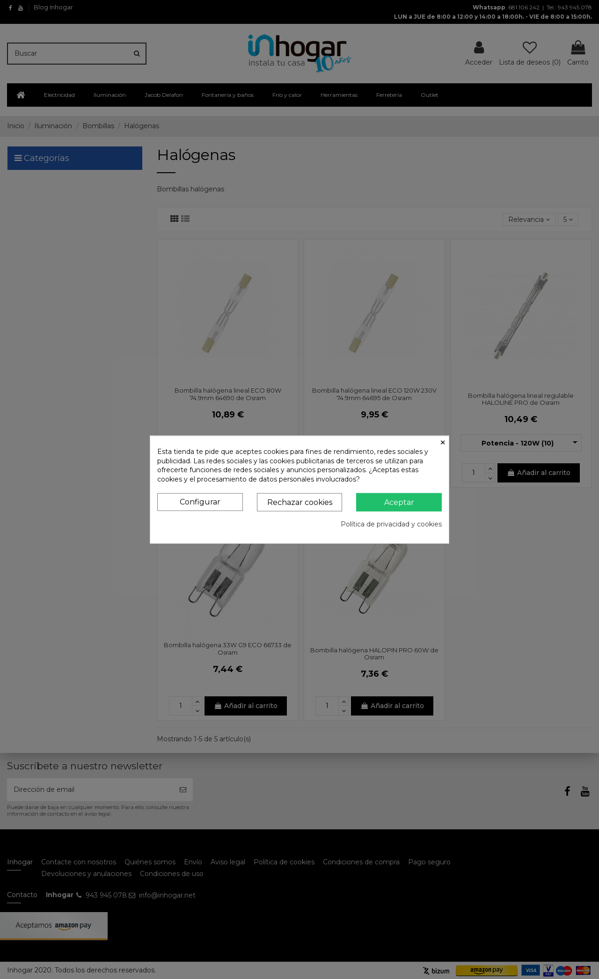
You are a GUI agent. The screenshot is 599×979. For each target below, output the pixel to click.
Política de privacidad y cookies (391, 524)
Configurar (200, 501)
